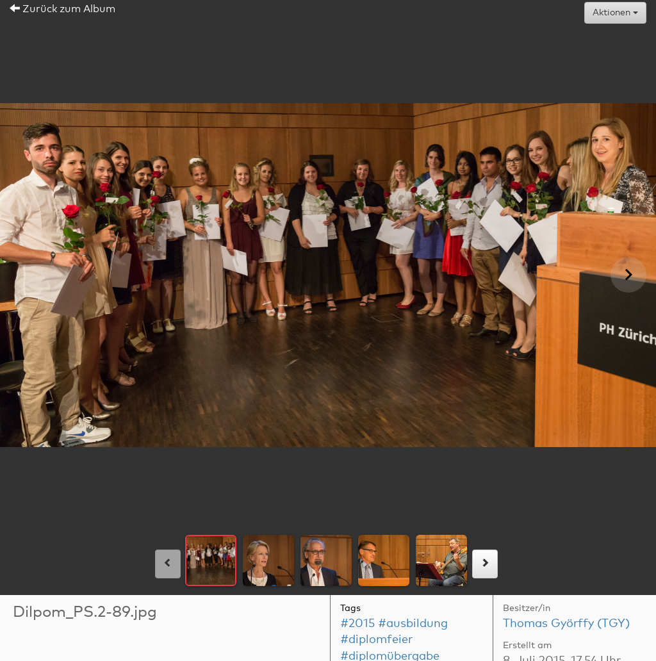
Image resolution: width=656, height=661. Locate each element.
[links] (168, 564)
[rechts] (485, 564)
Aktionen (615, 12)
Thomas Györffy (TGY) (566, 624)
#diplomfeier (376, 640)
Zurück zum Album (62, 9)
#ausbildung (413, 624)
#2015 (357, 624)
